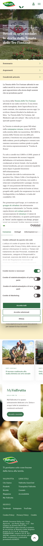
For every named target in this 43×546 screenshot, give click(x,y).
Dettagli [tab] (17, 232)
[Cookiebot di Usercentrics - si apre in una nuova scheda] (30, 225)
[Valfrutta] (9, 4)
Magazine (12, 25)
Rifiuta (21, 319)
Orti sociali (22, 25)
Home (5, 25)
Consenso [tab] (7, 232)
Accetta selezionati (21, 312)
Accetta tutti (21, 305)
